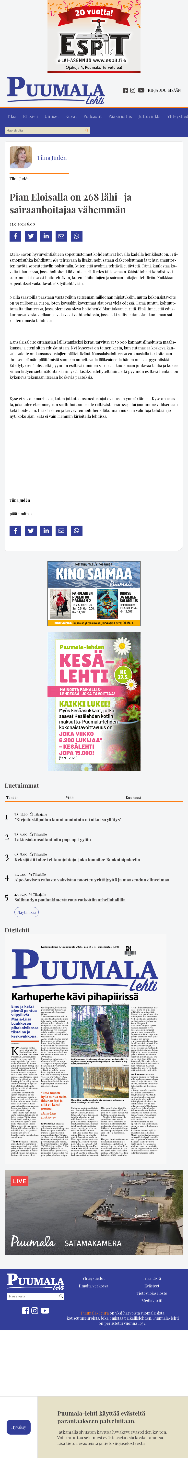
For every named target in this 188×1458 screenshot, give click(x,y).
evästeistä (88, 1443)
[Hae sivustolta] (86, 128)
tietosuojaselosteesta (124, 1443)
